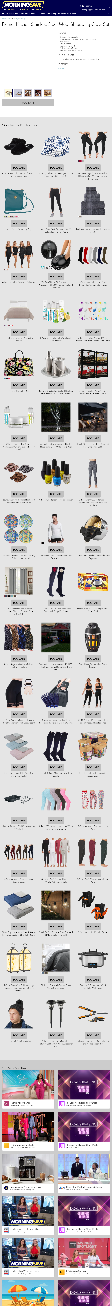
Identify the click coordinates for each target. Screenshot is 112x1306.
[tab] (9, 93)
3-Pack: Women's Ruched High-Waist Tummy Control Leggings (56, 827)
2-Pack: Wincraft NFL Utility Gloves (93, 932)
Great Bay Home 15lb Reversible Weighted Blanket (19, 774)
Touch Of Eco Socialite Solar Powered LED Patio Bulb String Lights (56, 933)
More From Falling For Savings (21, 125)
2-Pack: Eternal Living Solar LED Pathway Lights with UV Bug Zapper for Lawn (56, 1043)
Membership (51, 13)
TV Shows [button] (10, 13)
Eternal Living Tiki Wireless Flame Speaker (93, 665)
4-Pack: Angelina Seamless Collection (19, 282)
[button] (3, 13)
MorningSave (6, 18)
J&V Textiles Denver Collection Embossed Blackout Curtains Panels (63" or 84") (18, 611)
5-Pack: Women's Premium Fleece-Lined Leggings (19, 880)
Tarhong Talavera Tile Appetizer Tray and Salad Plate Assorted (19, 557)
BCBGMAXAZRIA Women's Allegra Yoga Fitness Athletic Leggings (93, 721)
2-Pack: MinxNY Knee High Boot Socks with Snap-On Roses (56, 610)
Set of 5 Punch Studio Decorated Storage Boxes (93, 774)
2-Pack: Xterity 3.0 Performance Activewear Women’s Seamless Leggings (93, 502)
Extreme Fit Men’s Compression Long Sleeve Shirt (56, 557)
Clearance (41, 13)
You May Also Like (14, 1068)
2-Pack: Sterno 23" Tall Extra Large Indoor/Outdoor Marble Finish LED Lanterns (18, 988)
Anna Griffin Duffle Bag (19, 390)
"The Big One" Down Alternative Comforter (19, 339)
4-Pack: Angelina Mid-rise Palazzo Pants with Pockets (19, 665)
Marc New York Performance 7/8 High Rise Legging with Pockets (56, 230)
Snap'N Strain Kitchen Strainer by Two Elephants (93, 557)
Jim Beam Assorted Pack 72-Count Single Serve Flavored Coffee (93, 392)
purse (104, 10)
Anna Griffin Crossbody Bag (18, 229)
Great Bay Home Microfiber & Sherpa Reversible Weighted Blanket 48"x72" (19, 933)
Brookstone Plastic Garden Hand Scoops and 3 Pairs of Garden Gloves (56, 721)
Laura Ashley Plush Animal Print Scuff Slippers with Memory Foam (19, 501)
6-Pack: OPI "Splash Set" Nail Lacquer (56, 499)
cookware (97, 10)
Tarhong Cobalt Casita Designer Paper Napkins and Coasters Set (56, 175)
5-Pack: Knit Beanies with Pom (19, 1041)
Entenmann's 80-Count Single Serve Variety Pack (93, 610)
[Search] (83, 6)
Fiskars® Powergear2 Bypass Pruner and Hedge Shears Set (93, 1042)
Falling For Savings (20, 18)
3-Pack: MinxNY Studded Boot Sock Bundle (56, 774)
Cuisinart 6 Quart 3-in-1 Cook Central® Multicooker (93, 986)
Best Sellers (19, 13)
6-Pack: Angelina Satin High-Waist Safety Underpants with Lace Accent (19, 721)
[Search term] (95, 6)
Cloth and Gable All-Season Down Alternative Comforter (56, 986)
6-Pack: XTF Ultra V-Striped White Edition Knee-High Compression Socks (93, 339)
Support (73, 13)
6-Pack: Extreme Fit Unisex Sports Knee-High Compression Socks (93, 283)
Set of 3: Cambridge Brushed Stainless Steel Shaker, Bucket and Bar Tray (56, 392)
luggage (90, 10)
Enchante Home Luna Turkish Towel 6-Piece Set (93, 230)
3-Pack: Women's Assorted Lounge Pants (93, 827)
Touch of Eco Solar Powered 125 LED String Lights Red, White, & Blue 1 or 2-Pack (56, 667)
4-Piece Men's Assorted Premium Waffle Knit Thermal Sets (55, 880)
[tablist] (28, 93)
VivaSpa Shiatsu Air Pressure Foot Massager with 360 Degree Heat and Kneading (56, 285)
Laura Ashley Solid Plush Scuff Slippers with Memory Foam (19, 175)
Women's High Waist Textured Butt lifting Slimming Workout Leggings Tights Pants (93, 176)
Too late (28, 102)
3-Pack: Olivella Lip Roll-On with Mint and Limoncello (56, 339)
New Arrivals (30, 13)
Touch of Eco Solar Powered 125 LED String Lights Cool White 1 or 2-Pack (55, 445)
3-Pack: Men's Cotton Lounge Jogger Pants (93, 880)
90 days (61, 68)
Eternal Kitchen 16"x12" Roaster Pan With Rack (19, 827)
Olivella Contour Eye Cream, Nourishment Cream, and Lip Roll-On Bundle (19, 446)
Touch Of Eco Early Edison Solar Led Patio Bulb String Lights (93, 445)
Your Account (63, 13)
